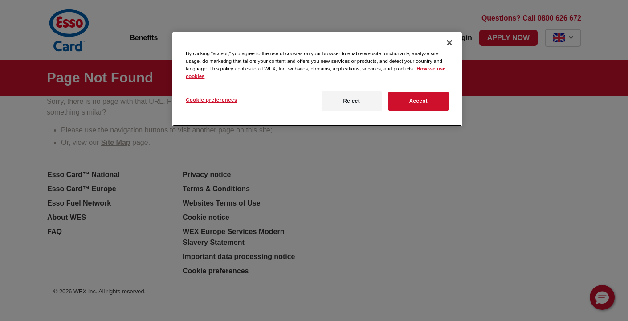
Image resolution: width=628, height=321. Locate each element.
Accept (418, 100)
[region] (317, 79)
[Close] (449, 43)
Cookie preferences (211, 100)
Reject (351, 100)
